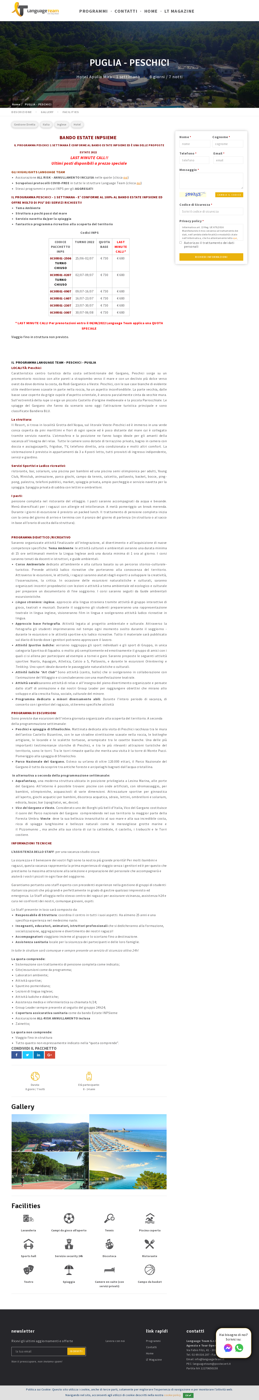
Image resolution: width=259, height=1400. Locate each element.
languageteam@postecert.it (212, 1363)
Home (151, 12)
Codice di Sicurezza (195, 204)
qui (125, 177)
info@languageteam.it (209, 1359)
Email (219, 153)
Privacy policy (191, 221)
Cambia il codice (229, 195)
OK (189, 1395)
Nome (185, 137)
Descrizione (21, 112)
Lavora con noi (115, 1340)
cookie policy (172, 1395)
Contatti (126, 12)
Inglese (61, 124)
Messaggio (189, 170)
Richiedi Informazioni (211, 256)
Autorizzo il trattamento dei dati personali (209, 244)
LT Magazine (179, 12)
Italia (46, 124)
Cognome (221, 137)
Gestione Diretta (24, 124)
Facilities (71, 112)
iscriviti (76, 1350)
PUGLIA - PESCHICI (38, 104)
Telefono (187, 153)
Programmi (93, 12)
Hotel (77, 124)
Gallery (47, 112)
